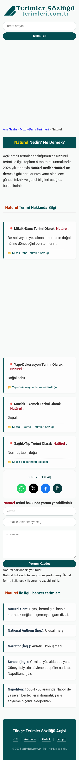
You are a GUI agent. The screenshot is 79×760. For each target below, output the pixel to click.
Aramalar (30, 739)
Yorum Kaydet (39, 563)
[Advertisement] (39, 85)
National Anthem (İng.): (26, 630)
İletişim (61, 739)
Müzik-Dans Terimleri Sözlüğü (31, 253)
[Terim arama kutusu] (39, 26)
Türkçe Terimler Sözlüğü (39, 11)
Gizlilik (46, 739)
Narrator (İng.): (19, 646)
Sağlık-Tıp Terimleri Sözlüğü (30, 462)
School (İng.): (18, 662)
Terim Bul (40, 36)
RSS (15, 739)
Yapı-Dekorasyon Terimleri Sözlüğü (34, 387)
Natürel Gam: (18, 609)
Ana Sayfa (10, 129)
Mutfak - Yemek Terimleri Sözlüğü (33, 427)
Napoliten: (16, 689)
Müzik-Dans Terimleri (34, 129)
